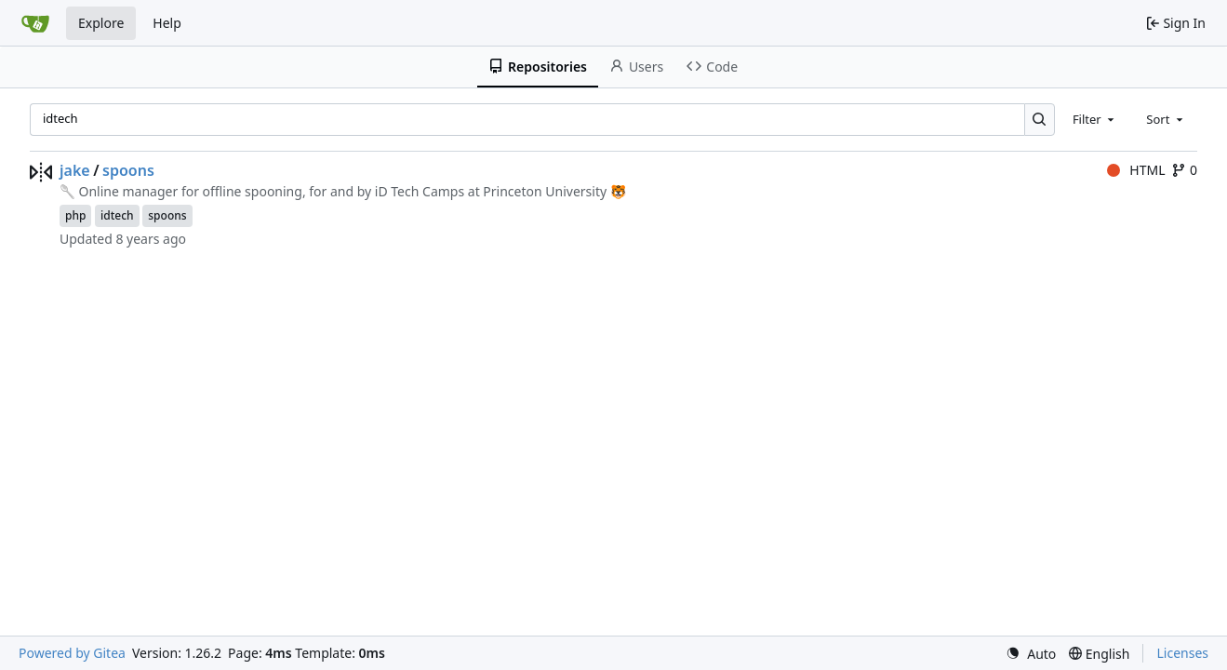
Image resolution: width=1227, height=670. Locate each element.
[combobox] (1094, 119)
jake (75, 170)
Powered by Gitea (72, 653)
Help (167, 23)
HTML (1136, 170)
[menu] (1031, 654)
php (75, 215)
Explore (101, 23)
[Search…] (1039, 119)
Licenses (1182, 653)
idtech (117, 215)
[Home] (35, 23)
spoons (128, 170)
